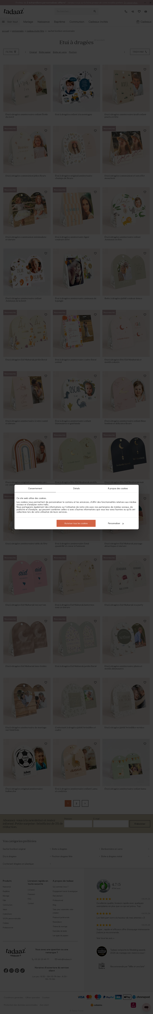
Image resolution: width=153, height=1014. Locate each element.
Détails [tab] (76, 488)
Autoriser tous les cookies (76, 523)
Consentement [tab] (35, 488)
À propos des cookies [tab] (118, 488)
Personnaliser (115, 523)
